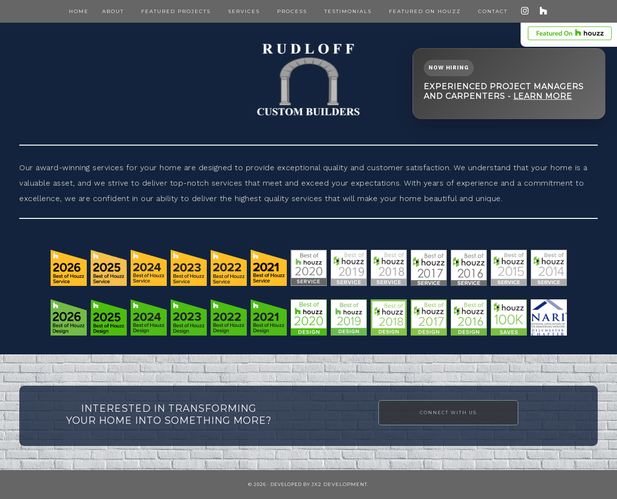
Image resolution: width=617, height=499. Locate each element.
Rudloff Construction (308, 79)
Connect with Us (448, 412)
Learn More (542, 96)
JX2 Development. (340, 484)
